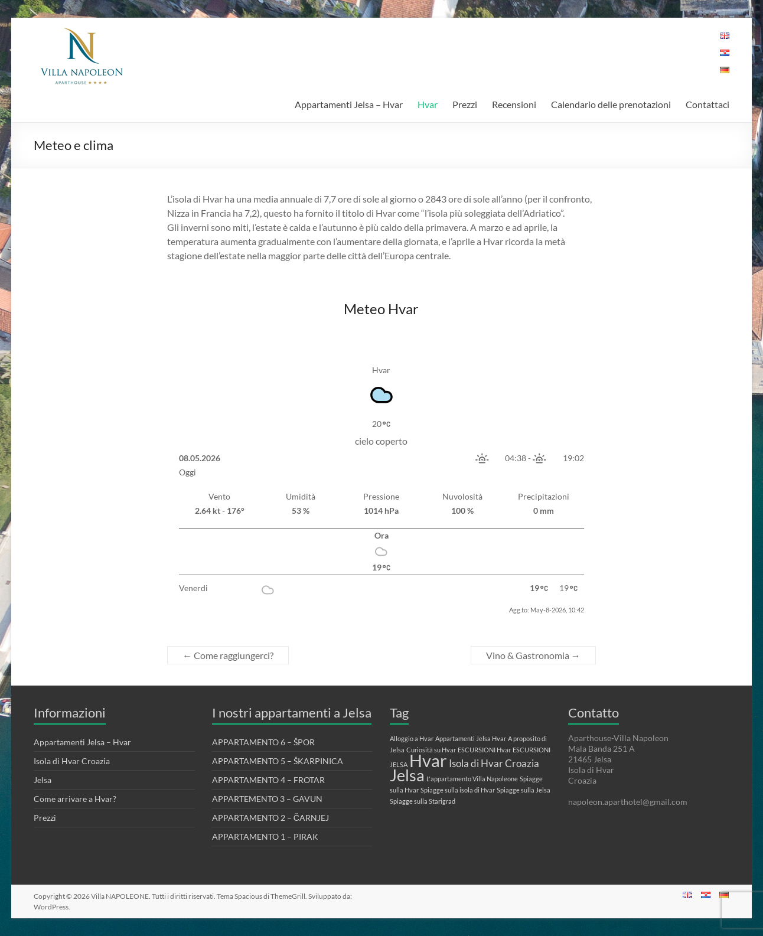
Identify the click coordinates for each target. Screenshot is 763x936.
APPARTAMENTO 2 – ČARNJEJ (270, 818)
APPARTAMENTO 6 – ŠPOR (263, 742)
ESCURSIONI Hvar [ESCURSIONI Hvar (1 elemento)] (484, 750)
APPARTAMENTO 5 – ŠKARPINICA (277, 761)
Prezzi (464, 104)
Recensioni (514, 104)
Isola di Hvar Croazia (72, 761)
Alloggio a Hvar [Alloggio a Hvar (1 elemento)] (411, 738)
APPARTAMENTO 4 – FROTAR (268, 780)
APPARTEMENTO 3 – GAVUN (267, 799)
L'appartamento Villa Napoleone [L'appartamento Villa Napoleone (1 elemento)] (472, 778)
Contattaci (707, 104)
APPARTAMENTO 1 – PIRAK (265, 836)
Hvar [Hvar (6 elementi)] (428, 760)
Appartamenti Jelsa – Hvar (349, 104)
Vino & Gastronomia (533, 655)
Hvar (428, 104)
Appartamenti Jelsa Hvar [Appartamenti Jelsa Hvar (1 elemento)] (470, 738)
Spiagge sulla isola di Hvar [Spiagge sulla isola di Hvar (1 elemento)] (457, 790)
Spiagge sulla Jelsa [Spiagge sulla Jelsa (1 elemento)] (523, 790)
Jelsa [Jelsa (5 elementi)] (407, 775)
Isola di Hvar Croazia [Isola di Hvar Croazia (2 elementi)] (494, 763)
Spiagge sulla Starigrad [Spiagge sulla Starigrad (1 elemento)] (422, 801)
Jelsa (42, 780)
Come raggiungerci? (227, 655)
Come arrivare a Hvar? (75, 799)
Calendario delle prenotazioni (611, 104)
